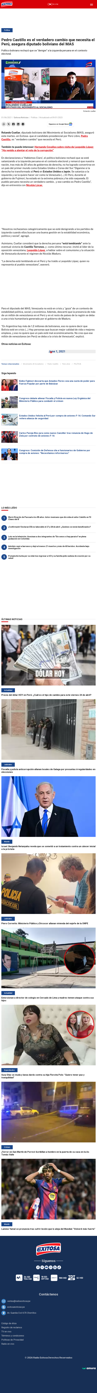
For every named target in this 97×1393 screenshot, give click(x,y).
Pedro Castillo (52, 364)
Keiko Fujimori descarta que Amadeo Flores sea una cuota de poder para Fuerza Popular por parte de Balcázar (57, 382)
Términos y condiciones (12, 1335)
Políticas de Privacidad (12, 1339)
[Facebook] (38, 1267)
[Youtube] (46, 1267)
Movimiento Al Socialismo (33, 364)
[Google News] (55, 1267)
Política (7, 30)
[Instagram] (51, 1267)
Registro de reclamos (11, 1327)
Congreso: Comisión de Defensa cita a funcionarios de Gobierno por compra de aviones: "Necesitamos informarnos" (54, 451)
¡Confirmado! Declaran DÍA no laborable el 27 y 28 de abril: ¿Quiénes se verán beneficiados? (49, 527)
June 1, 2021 (57, 351)
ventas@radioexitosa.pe (18, 1301)
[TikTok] (59, 1267)
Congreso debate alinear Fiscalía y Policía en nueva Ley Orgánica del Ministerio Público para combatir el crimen (54, 399)
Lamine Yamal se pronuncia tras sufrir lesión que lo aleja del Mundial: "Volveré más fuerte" (48, 1229)
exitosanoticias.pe (16, 1307)
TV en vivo (6, 1331)
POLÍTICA (77, 364)
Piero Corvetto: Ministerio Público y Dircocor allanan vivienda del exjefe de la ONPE (44, 923)
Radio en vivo (7, 1344)
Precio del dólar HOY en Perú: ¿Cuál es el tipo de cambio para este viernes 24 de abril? (46, 695)
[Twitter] (42, 1267)
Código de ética (8, 1323)
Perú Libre (66, 364)
